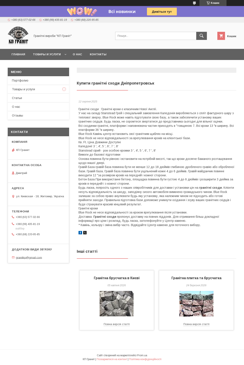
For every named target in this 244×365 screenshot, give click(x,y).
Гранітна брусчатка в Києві (116, 278)
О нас (77, 54)
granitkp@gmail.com (29, 257)
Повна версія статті (117, 324)
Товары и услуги (47, 54)
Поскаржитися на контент (112, 359)
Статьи (17, 98)
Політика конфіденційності (145, 359)
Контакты (98, 54)
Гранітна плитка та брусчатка (196, 278)
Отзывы (17, 115)
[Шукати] (201, 36)
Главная (18, 54)
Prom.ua (142, 355)
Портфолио (20, 80)
